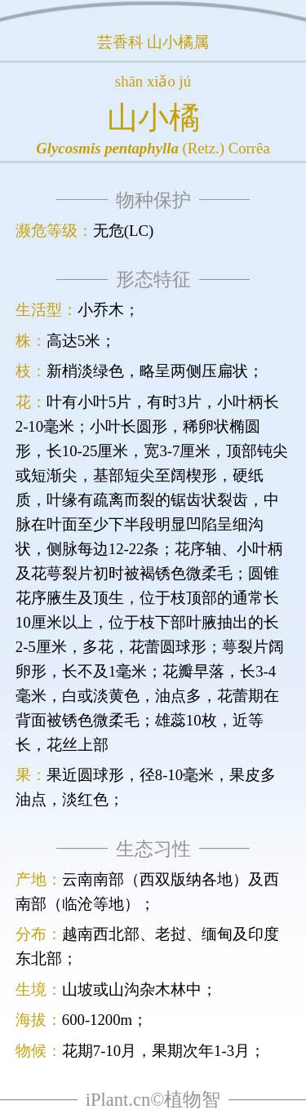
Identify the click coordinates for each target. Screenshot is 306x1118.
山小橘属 (178, 42)
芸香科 (120, 42)
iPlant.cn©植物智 (153, 1099)
